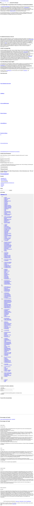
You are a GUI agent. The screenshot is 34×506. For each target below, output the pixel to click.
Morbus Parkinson (7, 307)
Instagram (2, 185)
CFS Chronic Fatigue (7, 228)
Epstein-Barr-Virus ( (7, 255)
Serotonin (5, 347)
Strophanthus (6, 354)
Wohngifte (5, 376)
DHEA (5, 250)
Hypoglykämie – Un (7, 279)
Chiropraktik (6, 231)
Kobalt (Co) (6, 288)
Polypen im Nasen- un (7, 325)
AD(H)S (5, 197)
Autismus (5, 213)
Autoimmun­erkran (7, 215)
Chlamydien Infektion (7, 233)
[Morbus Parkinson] (4, 111)
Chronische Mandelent (7, 235)
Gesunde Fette (6, 265)
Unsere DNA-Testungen (8, 365)
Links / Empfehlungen (27, 501)
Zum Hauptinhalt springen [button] (4, 0)
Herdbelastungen (6, 271)
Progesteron (6, 326)
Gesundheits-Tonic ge (7, 267)
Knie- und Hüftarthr (7, 287)
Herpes (5, 272)
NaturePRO (6, 310)
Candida (5, 225)
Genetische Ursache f (7, 263)
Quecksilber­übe (6, 330)
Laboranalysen (6, 293)
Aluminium (6, 203)
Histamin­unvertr (6, 274)
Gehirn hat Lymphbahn (7, 262)
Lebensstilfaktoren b (7, 295)
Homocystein (6, 276)
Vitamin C (5, 369)
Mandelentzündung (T (7, 300)
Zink (5, 381)
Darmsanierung (6, 244)
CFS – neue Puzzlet (7, 227)
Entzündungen (26, 7)
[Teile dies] (0, 134)
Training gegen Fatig (7, 360)
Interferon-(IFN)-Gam (7, 284)
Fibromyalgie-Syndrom (8, 259)
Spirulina (5, 351)
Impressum (17, 501)
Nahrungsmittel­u (6, 309)
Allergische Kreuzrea (7, 201)
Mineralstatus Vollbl (7, 305)
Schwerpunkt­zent (7, 344)
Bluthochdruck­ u (6, 220)
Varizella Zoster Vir (7, 366)
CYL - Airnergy (6, 239)
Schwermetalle (31, 39)
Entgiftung (6, 254)
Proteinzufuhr (6, 328)
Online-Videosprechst (7, 319)
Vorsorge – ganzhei (7, 371)
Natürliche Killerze (7, 311)
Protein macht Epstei (7, 327)
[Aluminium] (4, 81)
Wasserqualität (6, 374)
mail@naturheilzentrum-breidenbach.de (7, 183)
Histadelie (5, 273)
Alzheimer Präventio (7, 205)
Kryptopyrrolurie (7, 291)
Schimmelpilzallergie (7, 340)
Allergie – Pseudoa (7, 198)
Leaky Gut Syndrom (7, 294)
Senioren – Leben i (7, 346)
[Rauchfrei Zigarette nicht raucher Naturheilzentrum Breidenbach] (4, 131)
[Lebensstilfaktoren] (4, 121)
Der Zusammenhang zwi (8, 249)
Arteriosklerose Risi (7, 211)
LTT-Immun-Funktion (7, 298)
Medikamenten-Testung (8, 301)
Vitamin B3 (6, 368)
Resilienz (5, 334)
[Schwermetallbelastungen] (4, 101)
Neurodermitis (6, 314)
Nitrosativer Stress (7, 316)
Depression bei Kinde (7, 246)
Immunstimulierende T (7, 281)
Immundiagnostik (7, 280)
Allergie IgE (6, 199)
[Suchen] (5, 3)
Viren (5, 367)
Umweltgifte (6, 364)
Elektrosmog (6, 253)
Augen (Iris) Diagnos (7, 212)
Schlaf (5, 341)
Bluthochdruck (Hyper (7, 219)
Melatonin (5, 303)
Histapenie (6, 275)
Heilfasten (5, 270)
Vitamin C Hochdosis (7, 370)
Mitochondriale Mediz (7, 306)
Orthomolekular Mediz (7, 320)
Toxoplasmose (6, 359)
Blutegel (5, 218)
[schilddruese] (4, 91)
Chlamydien (6, 232)
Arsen (5, 210)
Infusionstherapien (7, 283)
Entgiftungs (25, 70)
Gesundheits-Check (7, 266)
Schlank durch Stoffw (7, 342)
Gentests (5, 264)
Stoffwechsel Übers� (7, 352)
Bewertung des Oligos (7, 217)
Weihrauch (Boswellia (7, 375)
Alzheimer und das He (7, 207)
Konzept (5, 172)
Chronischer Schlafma (7, 236)
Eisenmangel (6, 252)
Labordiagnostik (8, 70)
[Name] (4, 160)
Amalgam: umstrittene (7, 208)
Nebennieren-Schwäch (7, 312)
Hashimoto (6, 269)
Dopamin (5, 251)
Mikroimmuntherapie (7, 304)
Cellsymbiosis (6, 226)
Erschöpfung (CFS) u (7, 258)
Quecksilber (30, 56)
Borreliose (5, 221)
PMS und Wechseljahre (8, 323)
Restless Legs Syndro (7, 335)
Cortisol (5, 237)
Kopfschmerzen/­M (7, 290)
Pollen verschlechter (7, 324)
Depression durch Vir (7, 247)
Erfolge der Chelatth (7, 256)
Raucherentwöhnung (7, 332)
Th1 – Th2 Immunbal (7, 357)
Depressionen (6, 248)
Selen (5, 345)
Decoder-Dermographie (8, 245)
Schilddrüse (6, 338)
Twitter (2, 186)
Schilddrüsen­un (6, 339)
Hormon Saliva (6, 278)
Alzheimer (6, 204)
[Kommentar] (5, 158)
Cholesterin (6, 234)
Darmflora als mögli (7, 243)
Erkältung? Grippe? (7, 257)
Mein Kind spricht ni (7, 302)
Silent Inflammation (7, 348)
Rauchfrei (5, 333)
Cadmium (5, 224)
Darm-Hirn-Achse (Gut (8, 242)
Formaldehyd (6, 260)
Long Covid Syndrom (7, 296)
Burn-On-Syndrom (7, 222)
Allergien (5, 200)
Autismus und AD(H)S (7, 214)
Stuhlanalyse (6, 355)
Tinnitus (5, 358)
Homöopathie (6, 277)
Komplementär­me (7, 289)
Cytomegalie (6, 240)
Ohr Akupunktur (6, 318)
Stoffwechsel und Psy (7, 353)
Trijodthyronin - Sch (7, 361)
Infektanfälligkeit (7, 282)
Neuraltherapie (6, 313)
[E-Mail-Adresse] (4, 162)
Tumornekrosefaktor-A (7, 362)
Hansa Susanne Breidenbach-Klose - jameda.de (7, 419)
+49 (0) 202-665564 (4, 180)
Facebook (2, 184)
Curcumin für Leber (7, 238)
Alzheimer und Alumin (7, 206)
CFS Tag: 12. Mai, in (7, 229)
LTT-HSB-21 (6, 297)
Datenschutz (22, 501)
